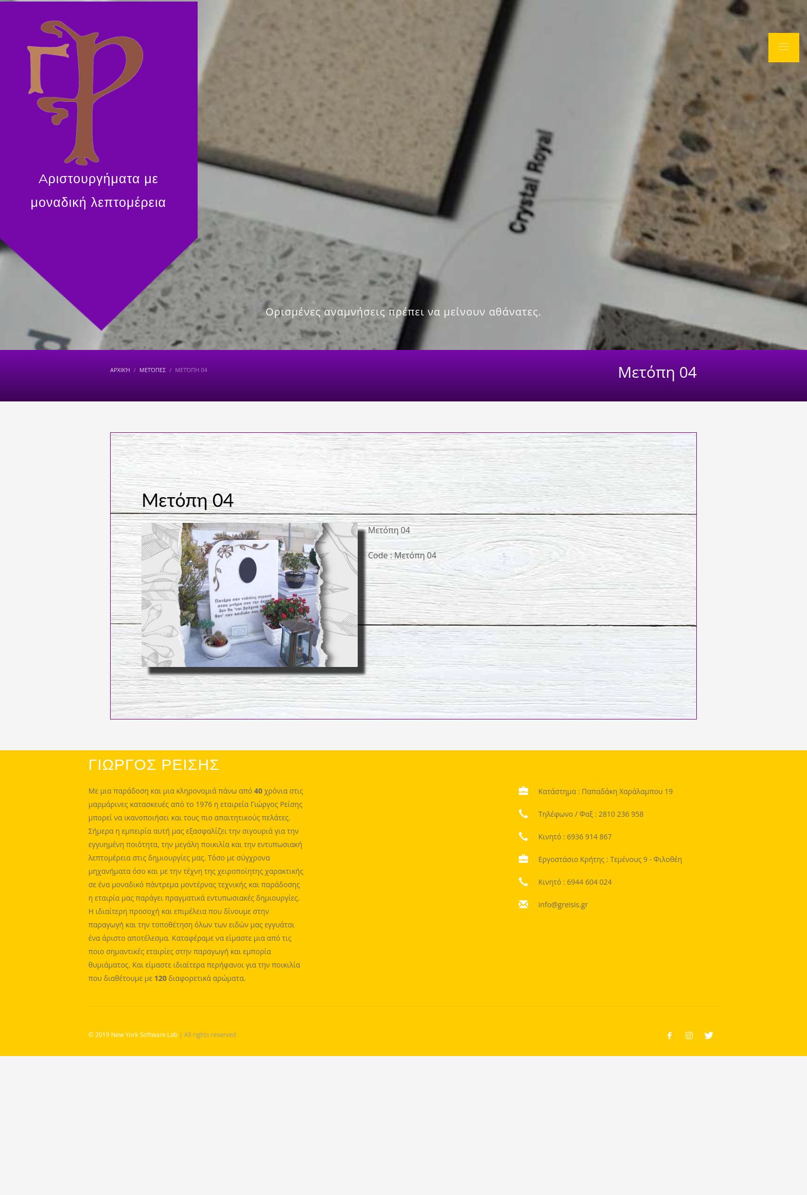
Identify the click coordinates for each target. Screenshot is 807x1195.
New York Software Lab (144, 1034)
